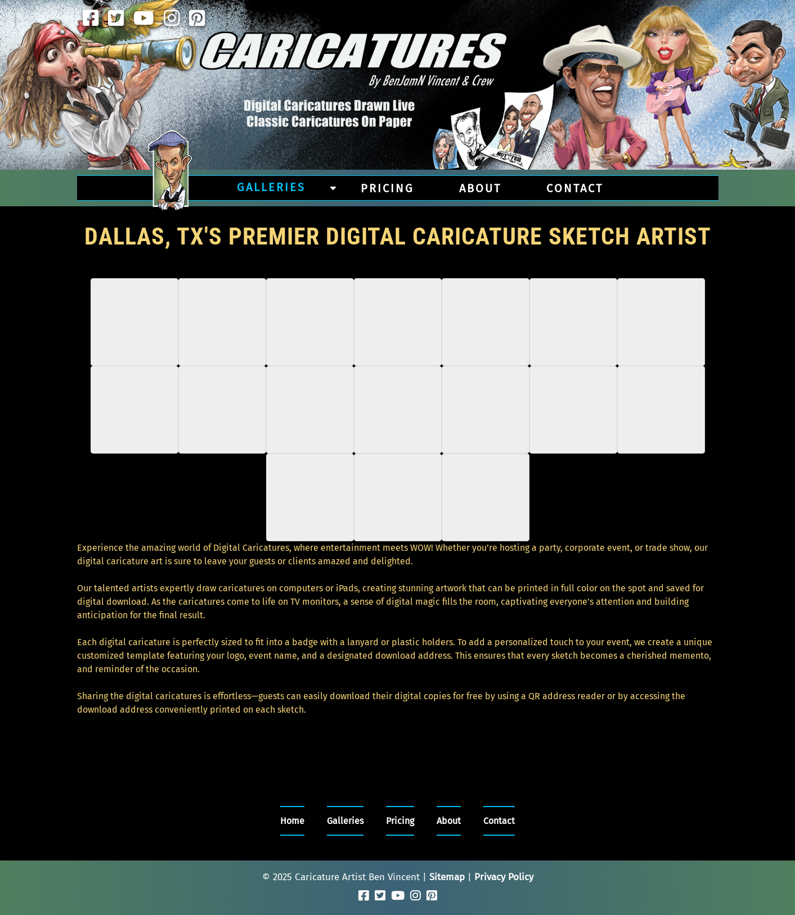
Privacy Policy (503, 877)
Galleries (271, 187)
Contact (574, 188)
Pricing (387, 188)
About (480, 188)
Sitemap (447, 877)
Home (292, 821)
